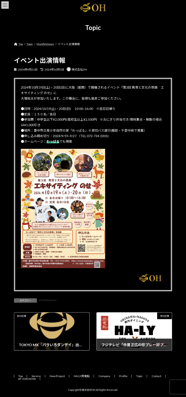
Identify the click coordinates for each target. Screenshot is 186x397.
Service (36, 376)
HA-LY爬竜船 (82, 376)
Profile (123, 376)
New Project (57, 376)
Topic (139, 376)
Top (20, 376)
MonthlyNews (48, 300)
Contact (156, 376)
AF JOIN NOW (27, 379)
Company (104, 376)
